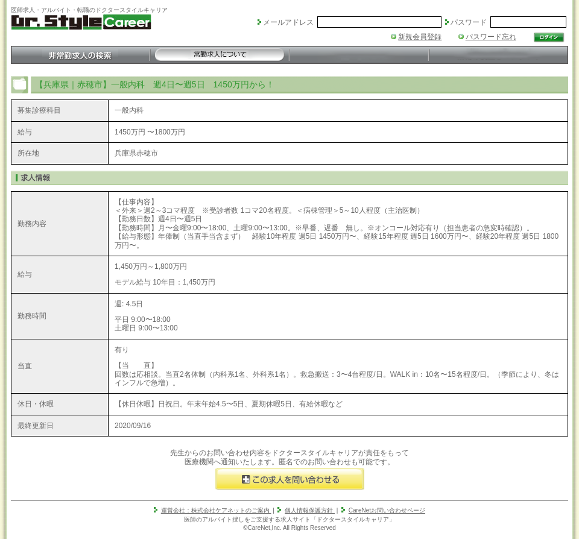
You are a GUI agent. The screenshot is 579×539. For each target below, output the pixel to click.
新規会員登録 (419, 37)
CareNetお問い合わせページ (387, 510)
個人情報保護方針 (310, 510)
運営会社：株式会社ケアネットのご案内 (216, 510)
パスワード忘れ (491, 37)
